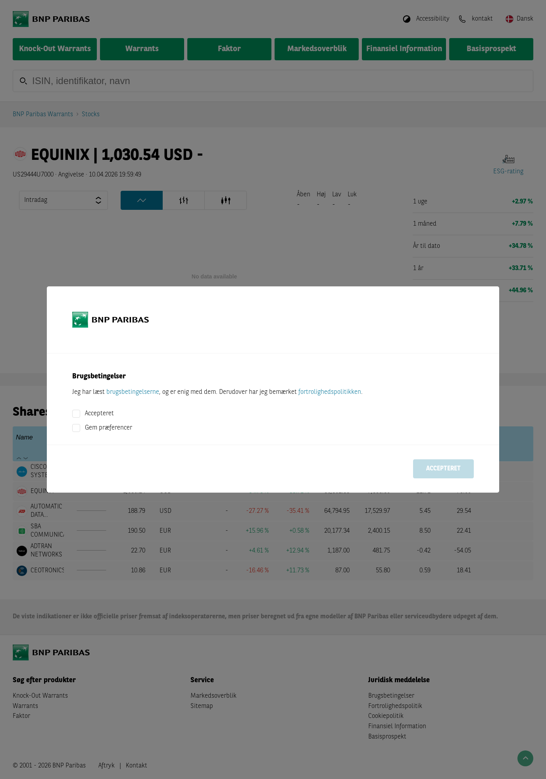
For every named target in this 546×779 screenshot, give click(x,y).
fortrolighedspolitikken (329, 392)
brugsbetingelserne (132, 392)
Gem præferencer (108, 428)
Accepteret (99, 414)
